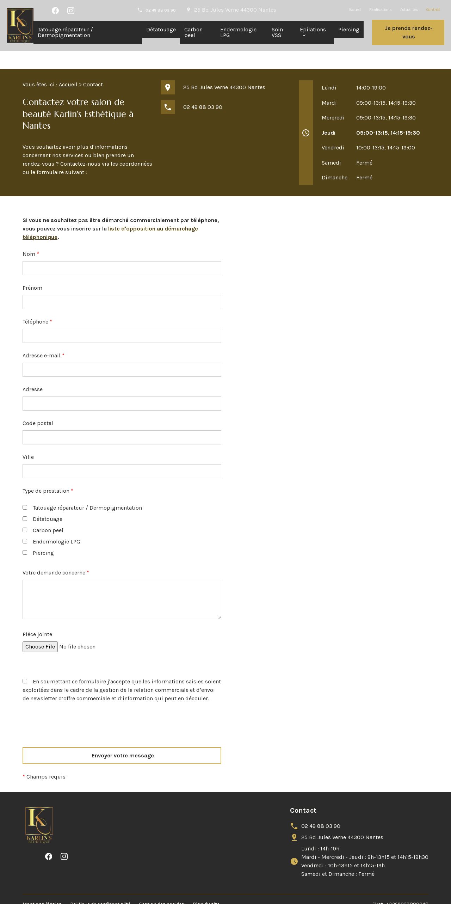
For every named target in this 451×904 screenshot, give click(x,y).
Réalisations (380, 9)
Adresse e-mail (43, 337)
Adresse (33, 371)
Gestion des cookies (161, 886)
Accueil (355, 9)
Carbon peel (193, 32)
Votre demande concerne (56, 554)
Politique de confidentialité (100, 886)
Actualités (409, 9)
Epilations (313, 29)
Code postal (38, 404)
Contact (433, 9)
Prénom (32, 269)
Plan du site (206, 886)
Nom (31, 235)
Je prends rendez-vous (409, 32)
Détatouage (161, 29)
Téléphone (37, 303)
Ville (28, 438)
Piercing (348, 29)
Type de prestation (48, 472)
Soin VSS (277, 32)
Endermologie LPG (238, 32)
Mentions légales (42, 886)
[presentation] (76, 719)
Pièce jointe (37, 616)
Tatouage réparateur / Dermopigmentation (65, 32)
